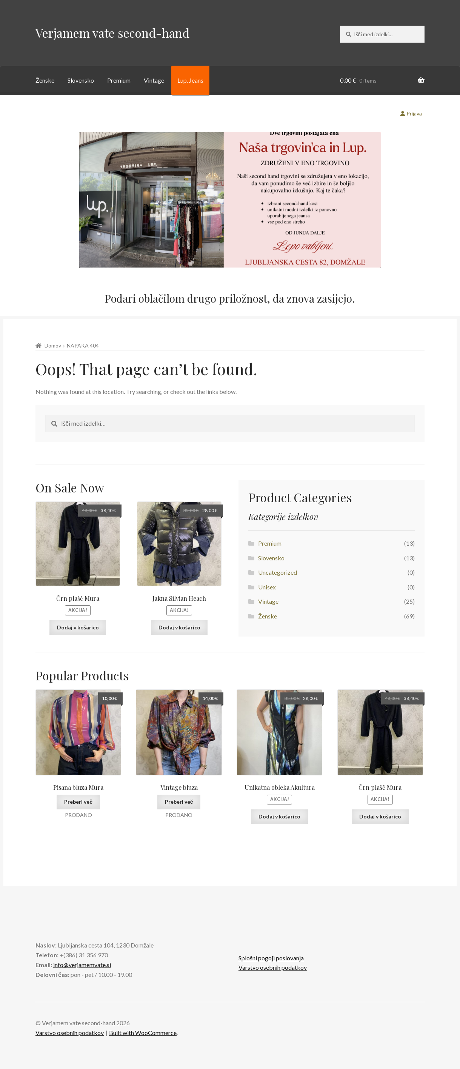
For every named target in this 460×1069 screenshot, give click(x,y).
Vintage (154, 80)
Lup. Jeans (190, 80)
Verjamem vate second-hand (112, 33)
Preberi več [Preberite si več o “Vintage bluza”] (179, 801)
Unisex (267, 587)
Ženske (44, 80)
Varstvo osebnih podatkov (272, 967)
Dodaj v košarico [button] (78, 627)
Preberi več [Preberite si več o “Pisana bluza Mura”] (78, 801)
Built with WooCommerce (143, 1032)
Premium (119, 80)
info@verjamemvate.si (82, 964)
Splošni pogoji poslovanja (271, 957)
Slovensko (81, 80)
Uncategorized (277, 572)
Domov (53, 345)
